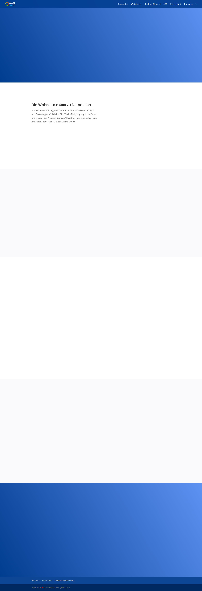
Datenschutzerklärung (64, 580)
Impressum (47, 580)
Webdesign (136, 4)
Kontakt (188, 4)
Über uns (35, 580)
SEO (165, 4)
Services (174, 4)
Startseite (123, 4)
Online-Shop (151, 4)
